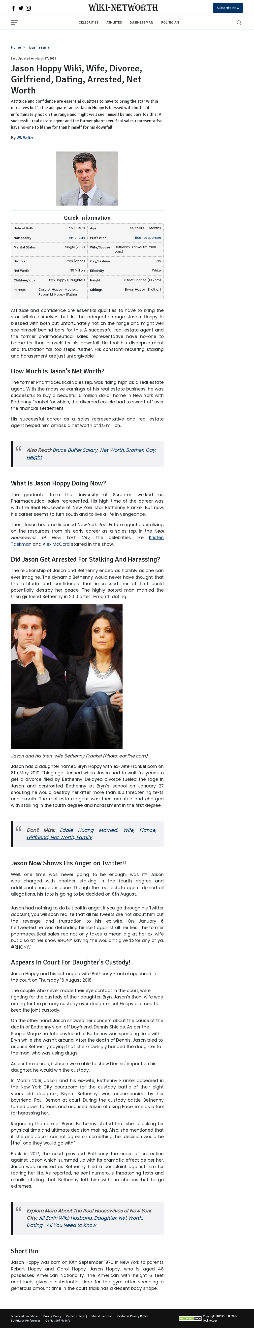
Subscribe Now (228, 8)
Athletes (114, 22)
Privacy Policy (52, 1316)
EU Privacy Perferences (25, 1321)
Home (16, 47)
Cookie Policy (75, 1316)
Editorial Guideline (100, 1316)
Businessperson (148, 238)
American (77, 238)
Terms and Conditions (24, 1316)
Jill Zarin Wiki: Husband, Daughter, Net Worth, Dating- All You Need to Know (85, 1222)
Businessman (141, 22)
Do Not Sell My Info (57, 1321)
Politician (170, 22)
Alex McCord (57, 544)
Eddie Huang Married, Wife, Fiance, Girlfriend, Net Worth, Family (91, 834)
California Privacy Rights (132, 1316)
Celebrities (88, 22)
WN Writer (25, 137)
